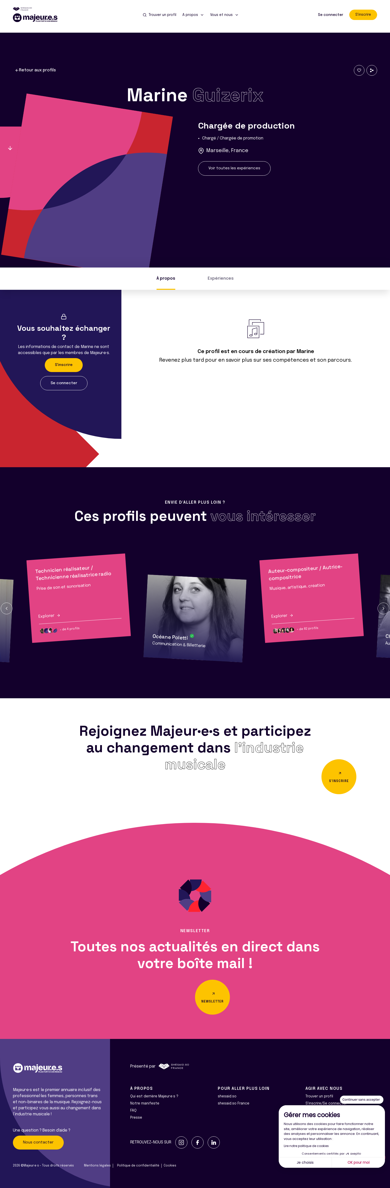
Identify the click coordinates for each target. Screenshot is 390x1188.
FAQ (133, 1110)
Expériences (221, 278)
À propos (166, 278)
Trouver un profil (319, 1096)
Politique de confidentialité (138, 1165)
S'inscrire (363, 14)
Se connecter (330, 15)
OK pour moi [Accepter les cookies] (359, 1162)
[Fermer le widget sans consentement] (361, 1100)
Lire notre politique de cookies (306, 1146)
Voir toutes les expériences (234, 168)
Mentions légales (97, 1165)
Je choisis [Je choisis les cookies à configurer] (305, 1162)
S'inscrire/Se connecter (326, 1103)
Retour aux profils (35, 70)
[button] (6, 608)
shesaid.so (227, 1096)
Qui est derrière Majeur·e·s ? (154, 1096)
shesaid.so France (233, 1103)
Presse (136, 1117)
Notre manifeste (144, 1103)
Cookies (170, 1165)
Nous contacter (38, 1142)
